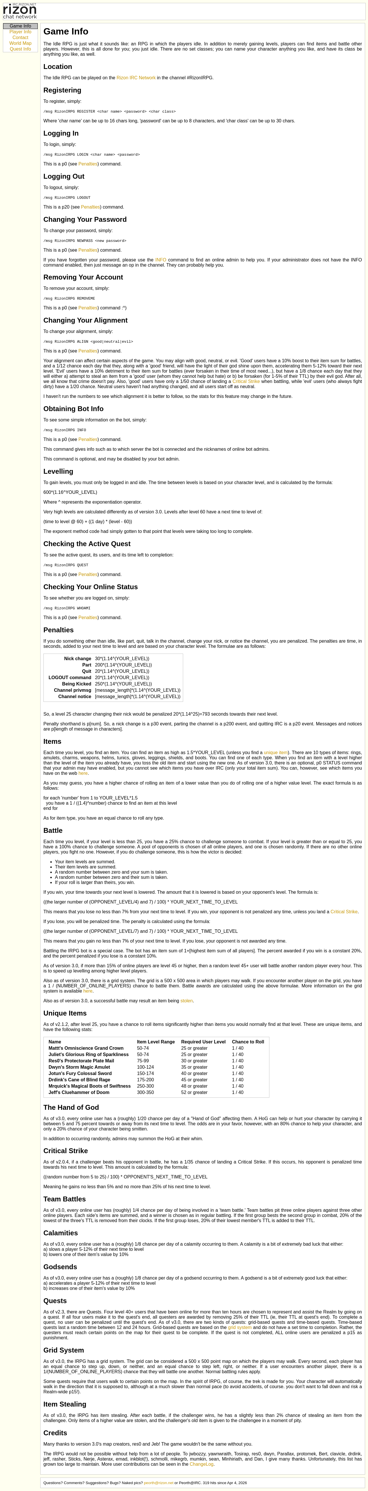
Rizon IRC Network (136, 77)
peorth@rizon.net (158, 1483)
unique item (276, 752)
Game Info (20, 26)
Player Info (20, 31)
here (83, 773)
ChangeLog (202, 1464)
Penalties (87, 163)
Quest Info (20, 49)
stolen (187, 1000)
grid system (240, 1327)
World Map (20, 43)
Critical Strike (246, 381)
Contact (20, 37)
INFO (160, 259)
